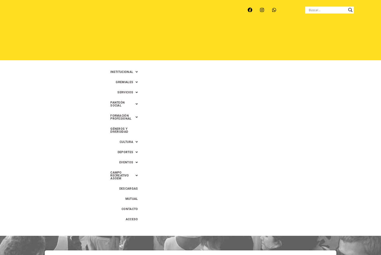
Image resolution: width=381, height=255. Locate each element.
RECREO (104, 15)
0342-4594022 (259, 240)
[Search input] (327, 10)
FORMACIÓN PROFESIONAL (263, 31)
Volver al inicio (190, 208)
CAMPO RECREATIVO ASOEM (241, 41)
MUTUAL (305, 41)
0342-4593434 (285, 240)
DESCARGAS (282, 41)
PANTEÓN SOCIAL (218, 31)
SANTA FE (146, 15)
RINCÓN (124, 15)
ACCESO (348, 41)
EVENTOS (201, 41)
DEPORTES (175, 41)
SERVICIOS (185, 31)
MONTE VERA (79, 15)
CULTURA (345, 31)
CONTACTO (326, 41)
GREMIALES (157, 31)
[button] (124, 31)
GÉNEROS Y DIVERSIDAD (311, 31)
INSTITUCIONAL (124, 31)
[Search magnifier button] (350, 10)
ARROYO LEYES (48, 15)
